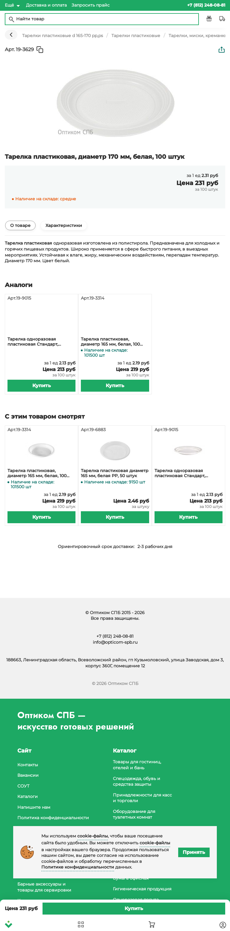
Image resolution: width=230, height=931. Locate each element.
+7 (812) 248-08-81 (115, 636)
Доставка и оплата (46, 5)
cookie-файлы (92, 836)
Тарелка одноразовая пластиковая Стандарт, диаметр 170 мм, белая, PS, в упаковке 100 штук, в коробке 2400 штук (39, 342)
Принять (194, 852)
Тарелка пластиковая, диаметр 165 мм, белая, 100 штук (110, 342)
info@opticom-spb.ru (115, 642)
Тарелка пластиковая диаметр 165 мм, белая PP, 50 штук (115, 473)
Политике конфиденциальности (77, 867)
